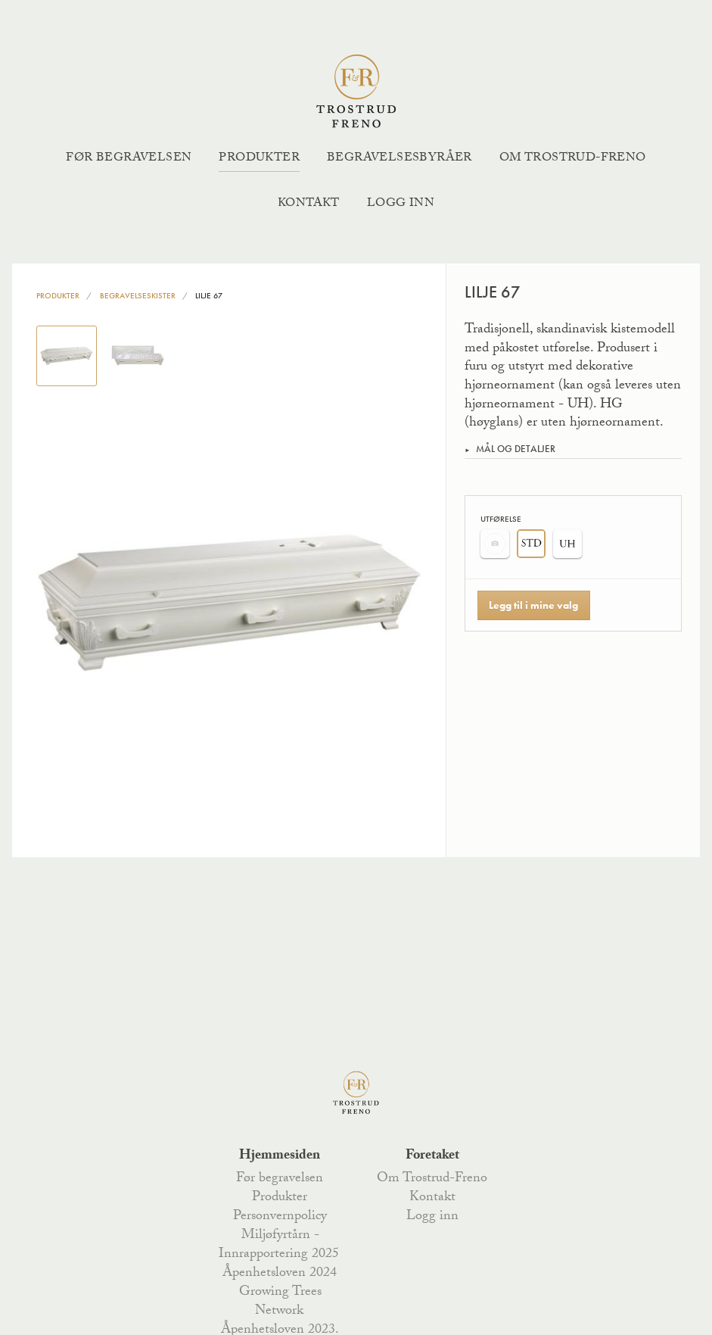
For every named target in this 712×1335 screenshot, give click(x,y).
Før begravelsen (128, 158)
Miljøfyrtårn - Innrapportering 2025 (279, 1245)
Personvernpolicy (280, 1217)
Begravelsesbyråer (399, 158)
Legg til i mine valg (533, 605)
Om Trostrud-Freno (572, 158)
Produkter (259, 158)
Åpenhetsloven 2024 (279, 1273)
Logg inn (400, 204)
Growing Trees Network (280, 1302)
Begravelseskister (138, 295)
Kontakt (309, 204)
